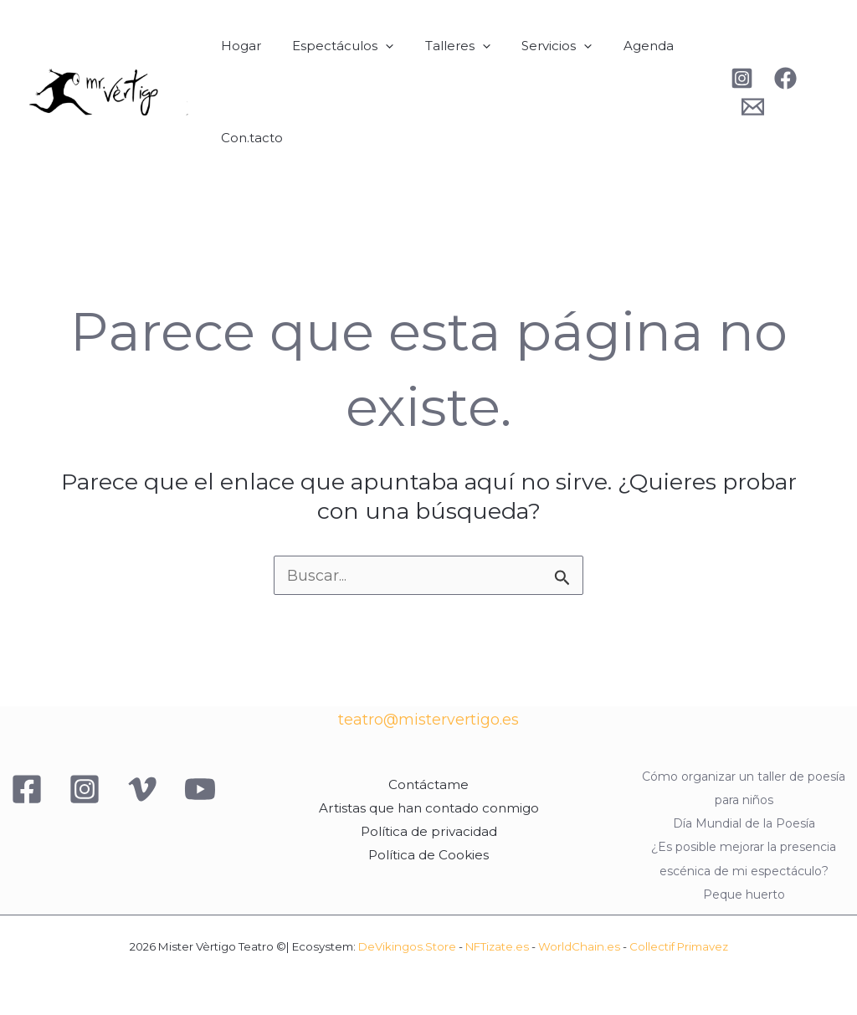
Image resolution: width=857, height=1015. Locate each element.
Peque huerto (744, 893)
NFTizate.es (497, 945)
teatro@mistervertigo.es (428, 720)
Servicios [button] (535, 46)
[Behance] (747, 106)
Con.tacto (249, 138)
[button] (376, 46)
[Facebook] (780, 78)
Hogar (238, 46)
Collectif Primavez (678, 945)
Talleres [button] (442, 46)
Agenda (620, 46)
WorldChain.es (579, 945)
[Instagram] (737, 78)
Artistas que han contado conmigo (428, 809)
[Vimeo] (142, 790)
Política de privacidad (428, 832)
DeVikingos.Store (407, 945)
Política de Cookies (428, 855)
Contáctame (428, 785)
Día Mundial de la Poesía (744, 824)
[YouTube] (200, 790)
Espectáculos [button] (333, 46)
